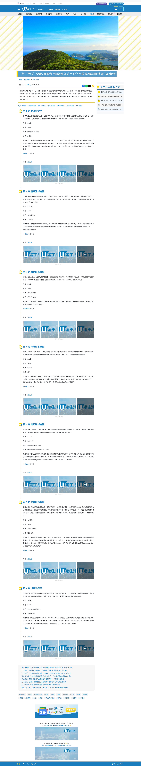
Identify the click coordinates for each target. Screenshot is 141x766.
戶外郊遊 (36, 80)
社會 (74, 14)
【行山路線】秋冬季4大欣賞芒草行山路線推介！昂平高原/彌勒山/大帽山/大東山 (45, 673)
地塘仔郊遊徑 (51, 106)
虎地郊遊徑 (79, 106)
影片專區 (83, 14)
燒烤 (78, 694)
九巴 (35, 698)
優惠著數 (29, 14)
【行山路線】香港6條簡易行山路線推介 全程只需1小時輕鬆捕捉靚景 (42, 679)
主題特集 (119, 14)
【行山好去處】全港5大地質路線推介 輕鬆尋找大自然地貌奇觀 (40, 685)
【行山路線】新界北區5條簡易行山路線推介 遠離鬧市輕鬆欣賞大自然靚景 (43, 670)
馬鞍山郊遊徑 (70, 106)
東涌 (46, 694)
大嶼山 (82, 698)
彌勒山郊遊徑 (42, 106)
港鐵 (21, 698)
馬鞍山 (66, 694)
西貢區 (59, 698)
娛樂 (67, 14)
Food (40, 3)
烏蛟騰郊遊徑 (60, 106)
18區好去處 (100, 14)
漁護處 (29, 162)
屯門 (72, 694)
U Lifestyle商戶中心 (101, 3)
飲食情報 (59, 14)
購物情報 (49, 14)
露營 (58, 694)
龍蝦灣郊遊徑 (32, 106)
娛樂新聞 (57, 9)
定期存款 (64, 9)
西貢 (52, 694)
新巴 (41, 698)
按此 (26, 153)
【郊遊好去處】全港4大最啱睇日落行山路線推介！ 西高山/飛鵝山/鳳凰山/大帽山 (45, 676)
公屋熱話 (50, 9)
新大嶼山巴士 (50, 698)
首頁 (20, 80)
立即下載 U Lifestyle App (117, 3)
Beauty (47, 3)
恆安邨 (28, 698)
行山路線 (22, 694)
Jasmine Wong (26, 85)
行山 (30, 694)
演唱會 (20, 14)
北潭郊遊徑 (23, 106)
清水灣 (74, 698)
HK (28, 3)
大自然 (85, 694)
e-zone (60, 3)
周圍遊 (92, 14)
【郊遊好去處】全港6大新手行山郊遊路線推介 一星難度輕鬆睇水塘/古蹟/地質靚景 (46, 667)
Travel (34, 3)
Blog (54, 3)
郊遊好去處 (38, 694)
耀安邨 (67, 698)
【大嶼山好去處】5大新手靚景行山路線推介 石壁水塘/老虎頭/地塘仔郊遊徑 (44, 687)
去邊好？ (110, 14)
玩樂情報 (39, 14)
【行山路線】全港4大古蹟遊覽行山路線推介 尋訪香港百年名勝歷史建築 (43, 682)
